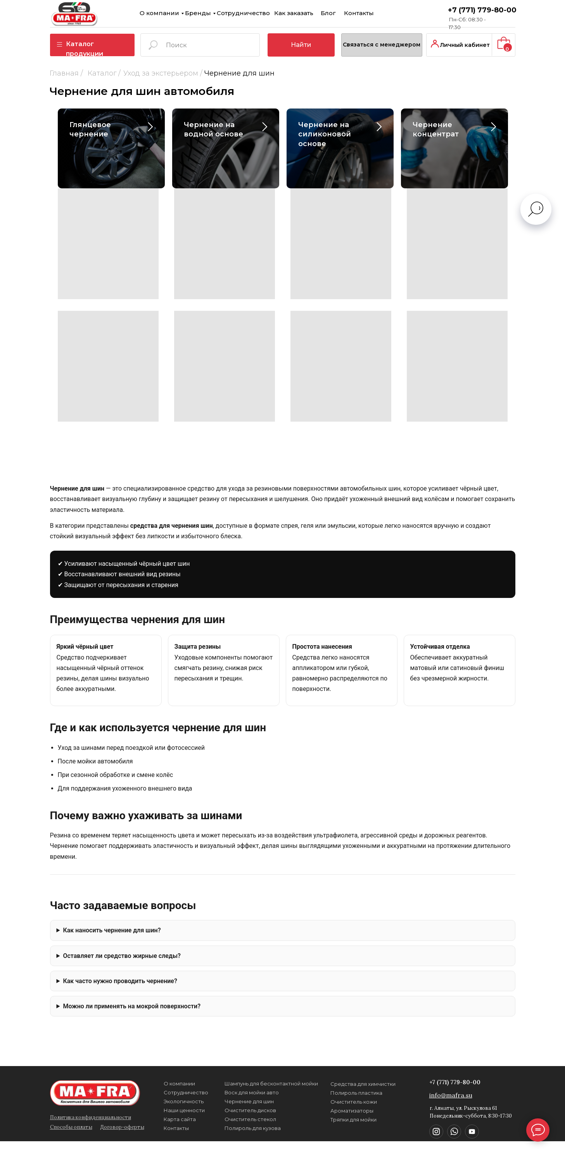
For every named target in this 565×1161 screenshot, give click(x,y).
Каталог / (66, 73)
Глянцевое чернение (90, 129)
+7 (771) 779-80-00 (337, 1086)
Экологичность (127, 1102)
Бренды (121, 12)
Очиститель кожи (257, 1093)
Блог (232, 12)
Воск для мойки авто (189, 1102)
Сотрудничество (161, 12)
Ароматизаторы (255, 1085)
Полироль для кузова (190, 1111)
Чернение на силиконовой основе (324, 134)
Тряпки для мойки (257, 1102)
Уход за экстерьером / (125, 73)
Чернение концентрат (436, 129)
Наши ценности (127, 1110)
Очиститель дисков (187, 1128)
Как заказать (204, 13)
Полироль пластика (260, 1111)
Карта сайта (123, 1118)
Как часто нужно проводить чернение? (120, 981)
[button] (341, 34)
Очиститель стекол (187, 1119)
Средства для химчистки (266, 1120)
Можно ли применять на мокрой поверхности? (131, 1006)
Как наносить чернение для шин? (112, 930)
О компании (87, 13)
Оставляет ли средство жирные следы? (121, 955)
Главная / (28, 73)
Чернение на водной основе (213, 129)
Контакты (257, 12)
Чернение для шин (186, 1137)
